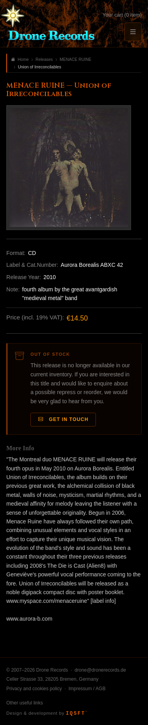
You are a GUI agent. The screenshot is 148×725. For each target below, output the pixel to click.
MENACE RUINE (76, 59)
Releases (44, 59)
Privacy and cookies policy (34, 688)
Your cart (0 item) (122, 15)
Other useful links (24, 703)
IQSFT (76, 713)
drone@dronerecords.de (100, 670)
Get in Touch (63, 419)
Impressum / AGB (86, 688)
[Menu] (133, 32)
